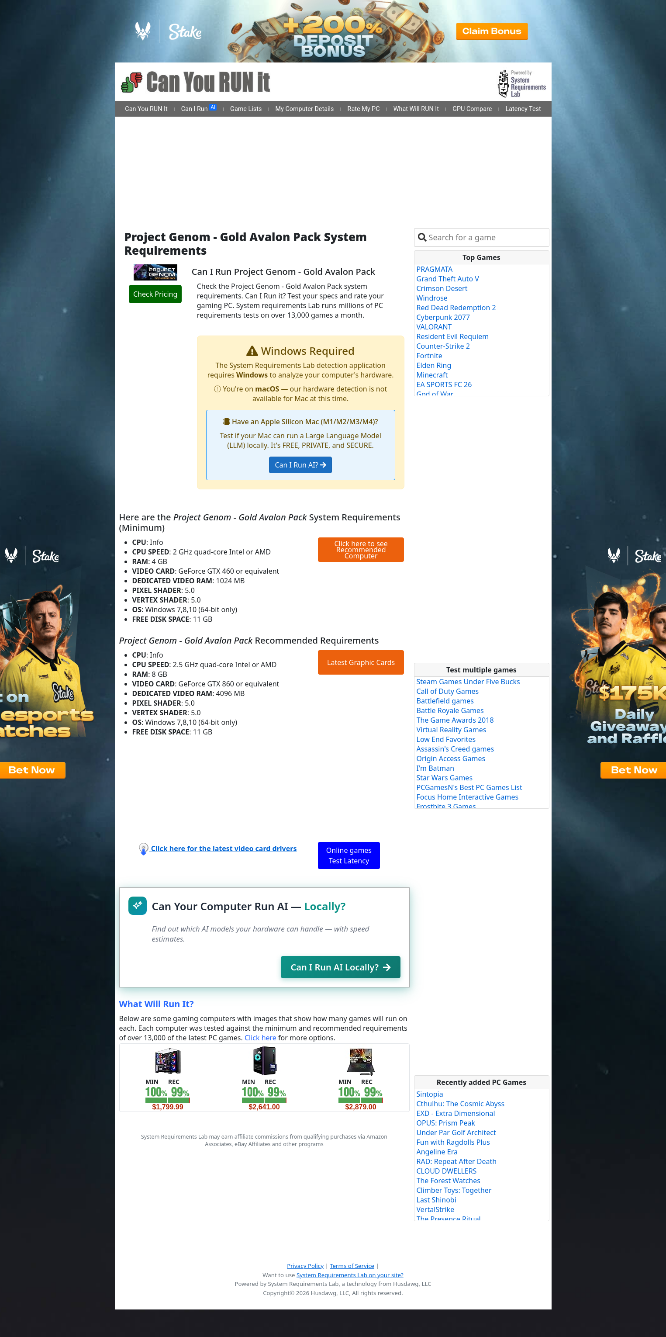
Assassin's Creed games (455, 749)
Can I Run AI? (300, 465)
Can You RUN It (146, 109)
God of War (435, 394)
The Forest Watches (448, 1180)
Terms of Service (352, 1266)
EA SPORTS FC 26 (444, 384)
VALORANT (434, 327)
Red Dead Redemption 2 (456, 307)
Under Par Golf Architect (456, 1132)
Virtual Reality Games (452, 729)
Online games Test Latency (349, 855)
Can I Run (199, 108)
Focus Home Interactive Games (468, 797)
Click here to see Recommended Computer (360, 550)
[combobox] (487, 237)
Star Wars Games (445, 778)
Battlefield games (445, 701)
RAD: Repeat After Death (457, 1161)
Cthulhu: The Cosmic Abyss (461, 1103)
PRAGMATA (435, 269)
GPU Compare (472, 109)
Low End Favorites (446, 739)
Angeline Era (437, 1152)
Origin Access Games (451, 758)
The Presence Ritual (449, 1219)
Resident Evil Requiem (453, 336)
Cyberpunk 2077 (443, 317)
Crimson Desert (442, 288)
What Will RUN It (416, 109)
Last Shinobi (436, 1200)
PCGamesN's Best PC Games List (469, 787)
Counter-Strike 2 (443, 346)
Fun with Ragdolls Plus (453, 1142)
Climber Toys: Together (454, 1190)
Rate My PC (364, 109)
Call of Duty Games (448, 691)
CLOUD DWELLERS (447, 1171)
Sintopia (430, 1094)
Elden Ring (434, 365)
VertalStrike (436, 1209)
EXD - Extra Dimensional (456, 1113)
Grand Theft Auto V (448, 279)
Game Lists (246, 109)
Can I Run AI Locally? (340, 967)
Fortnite (429, 355)
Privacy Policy (305, 1266)
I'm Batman (436, 768)
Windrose (432, 298)
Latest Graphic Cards (361, 662)
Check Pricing (155, 294)
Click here (260, 1038)
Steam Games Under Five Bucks (468, 681)
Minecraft (432, 375)
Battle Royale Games (450, 710)
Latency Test (523, 109)
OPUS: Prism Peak (446, 1123)
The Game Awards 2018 (455, 720)
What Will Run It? (156, 1004)
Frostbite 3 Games (446, 806)
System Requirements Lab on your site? (350, 1275)
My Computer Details (304, 109)
